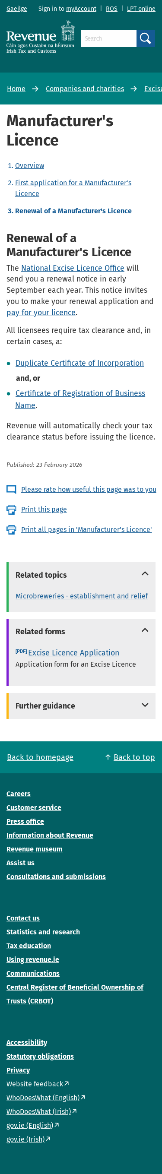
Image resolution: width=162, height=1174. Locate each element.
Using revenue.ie (32, 960)
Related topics (41, 575)
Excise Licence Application (73, 653)
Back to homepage (40, 757)
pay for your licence (41, 312)
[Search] (109, 38)
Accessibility (26, 1042)
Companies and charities (85, 89)
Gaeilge (16, 9)
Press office (25, 821)
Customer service (33, 808)
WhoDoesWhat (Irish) (38, 1112)
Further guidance (45, 706)
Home (16, 89)
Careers (18, 794)
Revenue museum (34, 849)
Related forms (40, 631)
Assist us (20, 863)
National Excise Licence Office (72, 268)
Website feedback (34, 1084)
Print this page (44, 509)
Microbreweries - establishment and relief (82, 596)
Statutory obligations (40, 1056)
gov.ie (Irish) (25, 1139)
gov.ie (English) (29, 1125)
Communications (33, 973)
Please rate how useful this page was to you (88, 489)
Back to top (134, 757)
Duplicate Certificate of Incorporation (80, 363)
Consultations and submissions (56, 877)
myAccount (81, 9)
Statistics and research (43, 932)
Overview (29, 165)
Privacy (18, 1070)
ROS (112, 9)
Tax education (28, 946)
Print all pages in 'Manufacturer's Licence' (86, 529)
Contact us (23, 918)
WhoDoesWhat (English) (42, 1098)
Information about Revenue (49, 835)
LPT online (141, 9)
